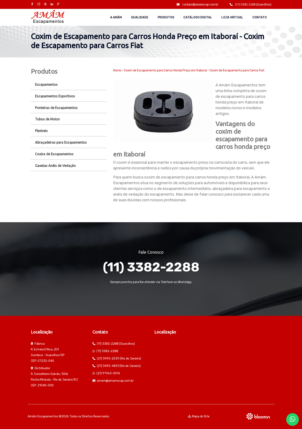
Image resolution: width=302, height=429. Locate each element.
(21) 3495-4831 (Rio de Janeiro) (119, 366)
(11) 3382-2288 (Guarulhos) (250, 4)
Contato (259, 17)
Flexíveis (41, 131)
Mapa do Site (199, 416)
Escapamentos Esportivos (55, 96)
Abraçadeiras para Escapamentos (61, 142)
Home (117, 70)
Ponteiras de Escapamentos (56, 108)
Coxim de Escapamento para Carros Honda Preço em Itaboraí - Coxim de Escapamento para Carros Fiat (194, 70)
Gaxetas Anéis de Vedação (55, 166)
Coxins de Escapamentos (54, 154)
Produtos (166, 17)
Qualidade (139, 17)
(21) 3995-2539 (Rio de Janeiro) (119, 358)
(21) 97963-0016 (108, 373)
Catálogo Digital (197, 17)
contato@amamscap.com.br (197, 4)
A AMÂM (116, 17)
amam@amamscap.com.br (115, 381)
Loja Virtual (232, 17)
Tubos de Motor (47, 119)
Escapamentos (46, 84)
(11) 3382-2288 (151, 267)
